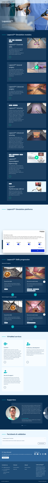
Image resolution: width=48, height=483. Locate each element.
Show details (40, 247)
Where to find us (27, 467)
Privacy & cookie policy (42, 481)
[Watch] (36, 67)
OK (37, 250)
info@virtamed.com (6, 467)
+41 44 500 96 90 (6, 470)
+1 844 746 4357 (6, 473)
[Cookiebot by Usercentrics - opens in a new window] (40, 231)
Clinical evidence (16, 467)
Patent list (15, 469)
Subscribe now (5, 457)
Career (26, 469)
